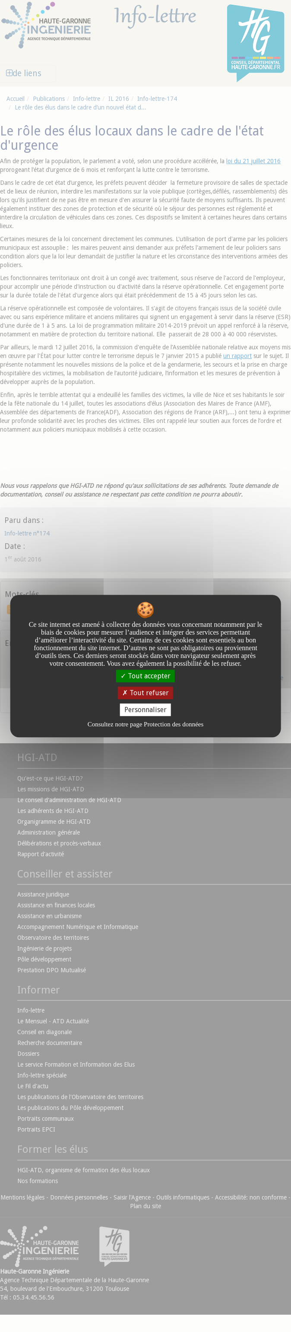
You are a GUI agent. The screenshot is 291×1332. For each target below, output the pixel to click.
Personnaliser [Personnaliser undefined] (145, 710)
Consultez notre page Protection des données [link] (146, 724)
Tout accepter (145, 676)
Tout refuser (145, 693)
